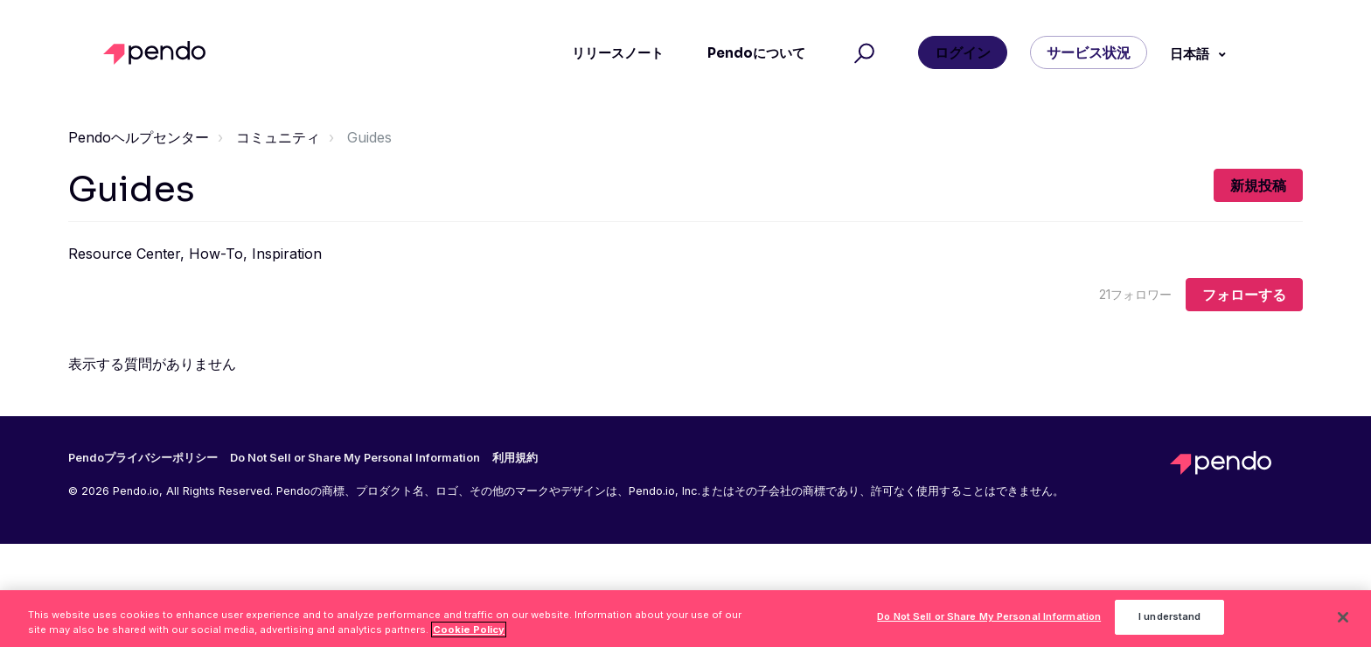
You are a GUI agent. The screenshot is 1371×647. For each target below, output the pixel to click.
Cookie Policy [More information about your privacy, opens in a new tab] (469, 634)
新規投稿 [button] (1258, 185)
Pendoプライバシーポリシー (143, 458)
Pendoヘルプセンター (138, 137)
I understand (1169, 622)
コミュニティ (278, 137)
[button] (861, 53)
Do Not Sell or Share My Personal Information (355, 457)
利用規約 (515, 458)
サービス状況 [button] (1089, 52)
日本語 (1191, 53)
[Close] (1343, 622)
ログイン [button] (963, 52)
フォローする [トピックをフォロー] (1244, 294)
